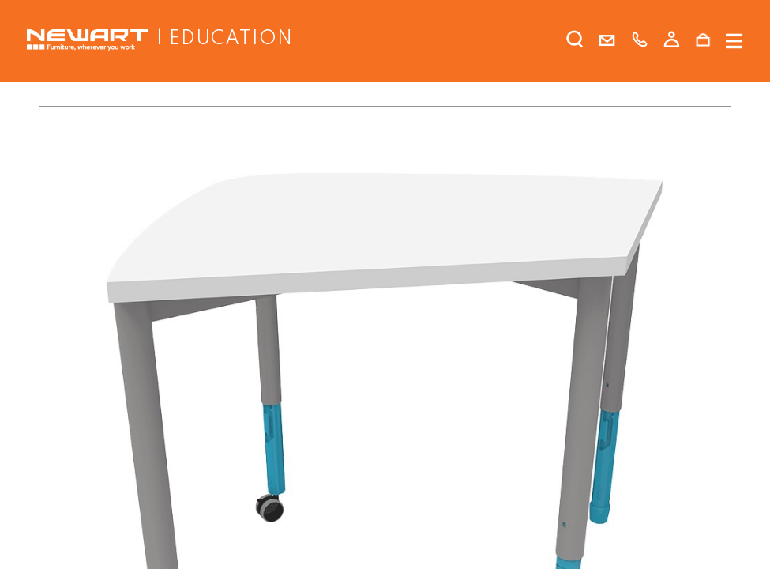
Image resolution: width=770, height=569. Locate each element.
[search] (574, 42)
